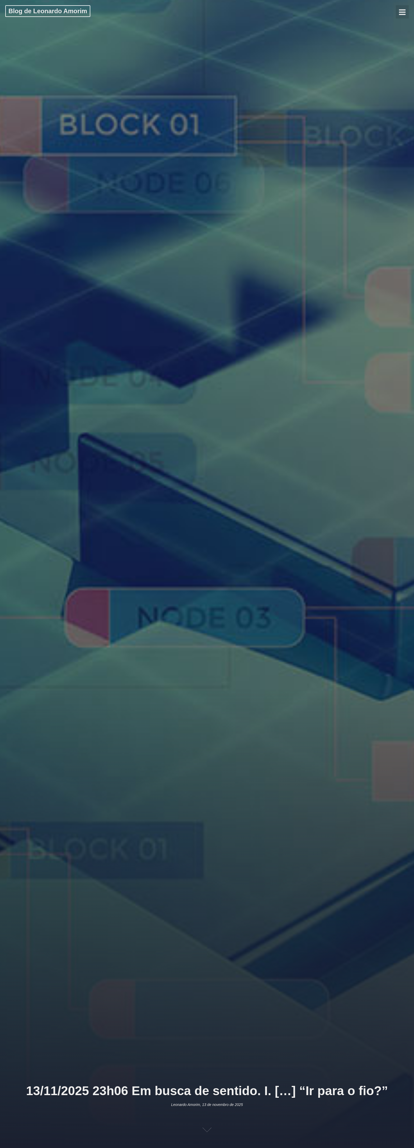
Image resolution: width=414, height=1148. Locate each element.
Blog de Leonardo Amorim (47, 11)
